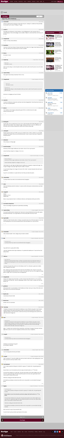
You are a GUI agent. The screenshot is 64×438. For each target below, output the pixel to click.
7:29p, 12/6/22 (41, 184)
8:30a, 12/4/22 (41, 79)
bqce (4, 317)
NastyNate (5, 45)
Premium (29, 1)
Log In (52, 1)
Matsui (4, 53)
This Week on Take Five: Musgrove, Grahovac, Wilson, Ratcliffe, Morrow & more (58, 67)
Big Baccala (5, 293)
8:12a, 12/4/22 (41, 72)
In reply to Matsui (35, 59)
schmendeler (6, 177)
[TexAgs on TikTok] (62, 432)
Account (15, 431)
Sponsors (34, 1)
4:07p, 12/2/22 (41, 21)
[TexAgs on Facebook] (55, 432)
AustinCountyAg (6, 146)
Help (22, 431)
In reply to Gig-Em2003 (34, 256)
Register (55, 1)
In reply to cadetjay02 (35, 231)
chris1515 (5, 100)
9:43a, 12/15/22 (41, 364)
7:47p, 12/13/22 (40, 317)
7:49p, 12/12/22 (40, 300)
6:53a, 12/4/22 (41, 59)
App (44, 431)
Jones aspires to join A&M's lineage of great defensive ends (58, 36)
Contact (25, 431)
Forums (11, 1)
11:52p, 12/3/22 (40, 45)
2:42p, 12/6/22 (41, 146)
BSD (4, 238)
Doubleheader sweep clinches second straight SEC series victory (58, 44)
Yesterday (6, 307)
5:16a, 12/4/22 (41, 53)
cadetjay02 (5, 130)
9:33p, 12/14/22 (40, 334)
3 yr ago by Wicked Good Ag (16, 19)
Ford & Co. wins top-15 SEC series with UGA (58, 58)
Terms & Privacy (31, 431)
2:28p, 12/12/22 (40, 293)
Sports (25, 1)
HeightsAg (5, 59)
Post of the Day (50, 90)
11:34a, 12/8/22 (41, 256)
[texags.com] (4, 1)
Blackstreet (5, 300)
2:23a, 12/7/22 (41, 203)
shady (53, 108)
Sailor (4, 184)
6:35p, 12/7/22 (41, 238)
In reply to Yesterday (35, 317)
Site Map (36, 431)
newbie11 (5, 29)
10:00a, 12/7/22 (41, 210)
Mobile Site (40, 431)
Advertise (19, 431)
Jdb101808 (53, 93)
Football (16, 1)
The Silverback (6, 364)
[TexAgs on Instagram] (57, 432)
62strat (5, 108)
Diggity (5, 386)
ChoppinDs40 (6, 38)
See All (60, 32)
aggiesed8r (53, 103)
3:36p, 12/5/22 (41, 130)
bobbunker (5, 139)
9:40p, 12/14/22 (40, 349)
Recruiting (21, 1)
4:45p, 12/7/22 (41, 231)
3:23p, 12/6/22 (41, 177)
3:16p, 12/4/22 (41, 100)
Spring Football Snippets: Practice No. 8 (58, 51)
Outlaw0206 (5, 21)
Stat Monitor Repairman (8, 203)
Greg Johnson (53, 113)
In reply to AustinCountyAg (34, 155)
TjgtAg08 (53, 98)
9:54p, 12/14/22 (40, 356)
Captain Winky (6, 72)
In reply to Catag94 (35, 349)
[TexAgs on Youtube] (60, 432)
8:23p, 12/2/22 (41, 29)
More (41, 1)
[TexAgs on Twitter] (53, 432)
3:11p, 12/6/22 (41, 155)
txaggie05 (5, 191)
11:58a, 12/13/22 (40, 307)
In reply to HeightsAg (35, 79)
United (38, 1)
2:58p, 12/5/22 (41, 121)
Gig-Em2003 (5, 218)
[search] (44, 1)
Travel (5, 12)
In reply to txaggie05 (35, 210)
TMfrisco (5, 256)
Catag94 (5, 334)
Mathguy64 (5, 121)
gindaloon (5, 286)
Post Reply (5, 16)
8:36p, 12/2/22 (41, 38)
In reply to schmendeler (34, 238)
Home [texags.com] (12, 431)
